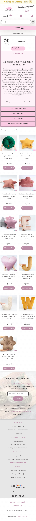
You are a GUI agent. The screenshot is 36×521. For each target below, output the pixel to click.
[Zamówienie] (10, 130)
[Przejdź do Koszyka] (7, 16)
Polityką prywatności (25, 411)
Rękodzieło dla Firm (18, 463)
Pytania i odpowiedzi (18, 477)
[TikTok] (23, 496)
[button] (18, 28)
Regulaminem (14, 411)
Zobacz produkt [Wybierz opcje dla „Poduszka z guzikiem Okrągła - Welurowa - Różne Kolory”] (9, 168)
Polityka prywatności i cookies (18, 459)
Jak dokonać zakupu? (18, 444)
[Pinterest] (19, 496)
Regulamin (18, 456)
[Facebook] (13, 496)
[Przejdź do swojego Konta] (32, 16)
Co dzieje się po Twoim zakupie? (18, 448)
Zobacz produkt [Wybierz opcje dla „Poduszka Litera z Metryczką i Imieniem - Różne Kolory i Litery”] (27, 328)
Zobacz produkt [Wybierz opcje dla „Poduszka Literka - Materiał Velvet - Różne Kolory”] (27, 248)
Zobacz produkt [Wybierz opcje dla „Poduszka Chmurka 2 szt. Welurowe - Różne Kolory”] (27, 208)
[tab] (18, 53)
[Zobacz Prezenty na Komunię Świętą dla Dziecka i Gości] (18, 2)
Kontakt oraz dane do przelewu (18, 430)
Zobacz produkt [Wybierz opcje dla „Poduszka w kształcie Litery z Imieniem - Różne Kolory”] (27, 288)
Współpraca (18, 433)
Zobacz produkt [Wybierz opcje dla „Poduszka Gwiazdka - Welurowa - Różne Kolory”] (27, 168)
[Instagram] (16, 496)
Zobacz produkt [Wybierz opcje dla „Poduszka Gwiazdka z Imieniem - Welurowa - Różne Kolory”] (9, 248)
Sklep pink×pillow (23, 516)
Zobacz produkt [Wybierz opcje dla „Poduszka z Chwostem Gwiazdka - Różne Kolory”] (9, 208)
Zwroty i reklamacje (18, 474)
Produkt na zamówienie (18, 471)
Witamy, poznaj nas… (18, 426)
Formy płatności (18, 441)
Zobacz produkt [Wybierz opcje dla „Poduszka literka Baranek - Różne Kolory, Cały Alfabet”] (9, 328)
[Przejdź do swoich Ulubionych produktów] (21, 16)
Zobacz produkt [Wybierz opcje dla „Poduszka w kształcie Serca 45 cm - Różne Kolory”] (9, 288)
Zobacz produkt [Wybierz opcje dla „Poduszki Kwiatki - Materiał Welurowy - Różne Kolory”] (9, 368)
